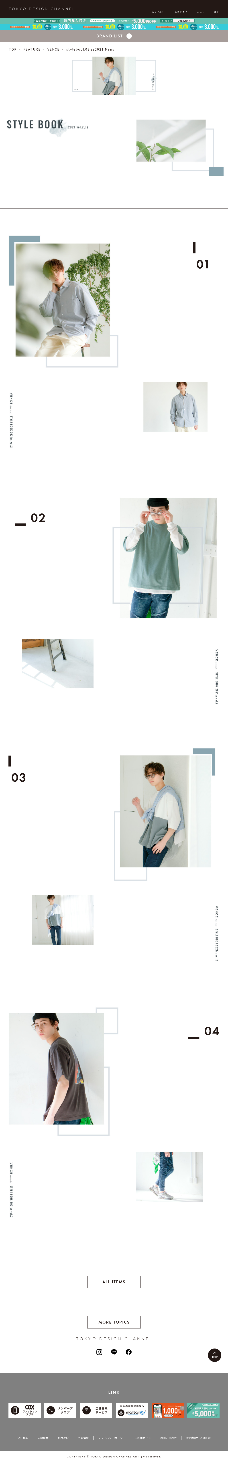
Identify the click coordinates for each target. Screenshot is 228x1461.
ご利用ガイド (142, 1438)
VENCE (53, 49)
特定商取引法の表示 (198, 1438)
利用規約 (63, 1438)
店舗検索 (42, 1438)
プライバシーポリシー (112, 1438)
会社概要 (22, 1438)
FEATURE (32, 49)
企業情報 (83, 1438)
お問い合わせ (168, 1438)
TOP (13, 49)
